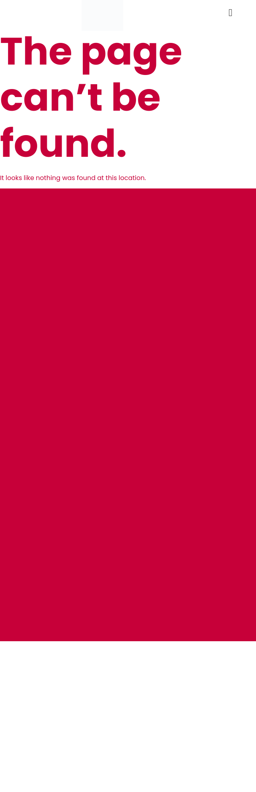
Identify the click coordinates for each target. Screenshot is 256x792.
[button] (230, 12)
